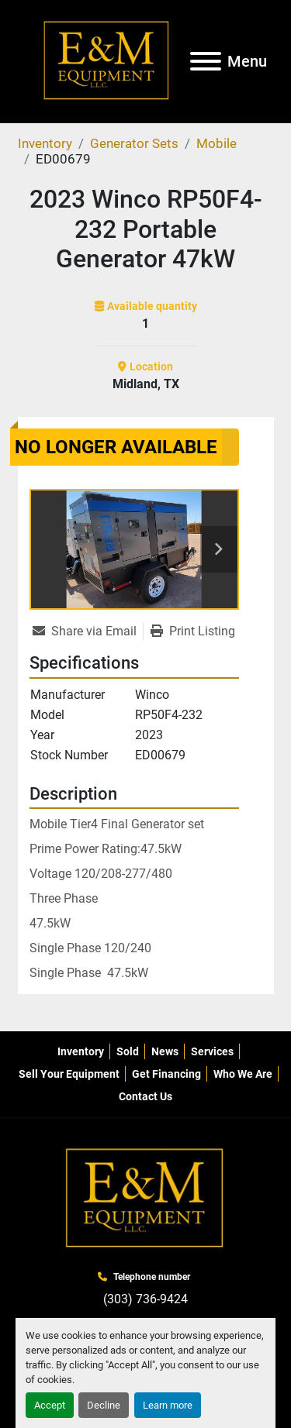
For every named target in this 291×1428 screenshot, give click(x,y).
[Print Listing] (193, 631)
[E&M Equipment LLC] (146, 1198)
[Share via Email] (88, 631)
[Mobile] (216, 143)
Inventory (80, 1051)
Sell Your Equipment (69, 1074)
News (164, 1051)
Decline (103, 1405)
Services (212, 1051)
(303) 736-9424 (145, 1299)
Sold (127, 1051)
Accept (49, 1405)
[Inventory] (45, 143)
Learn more (167, 1405)
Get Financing (166, 1074)
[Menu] (205, 61)
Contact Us (145, 1096)
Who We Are (242, 1074)
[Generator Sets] (134, 143)
